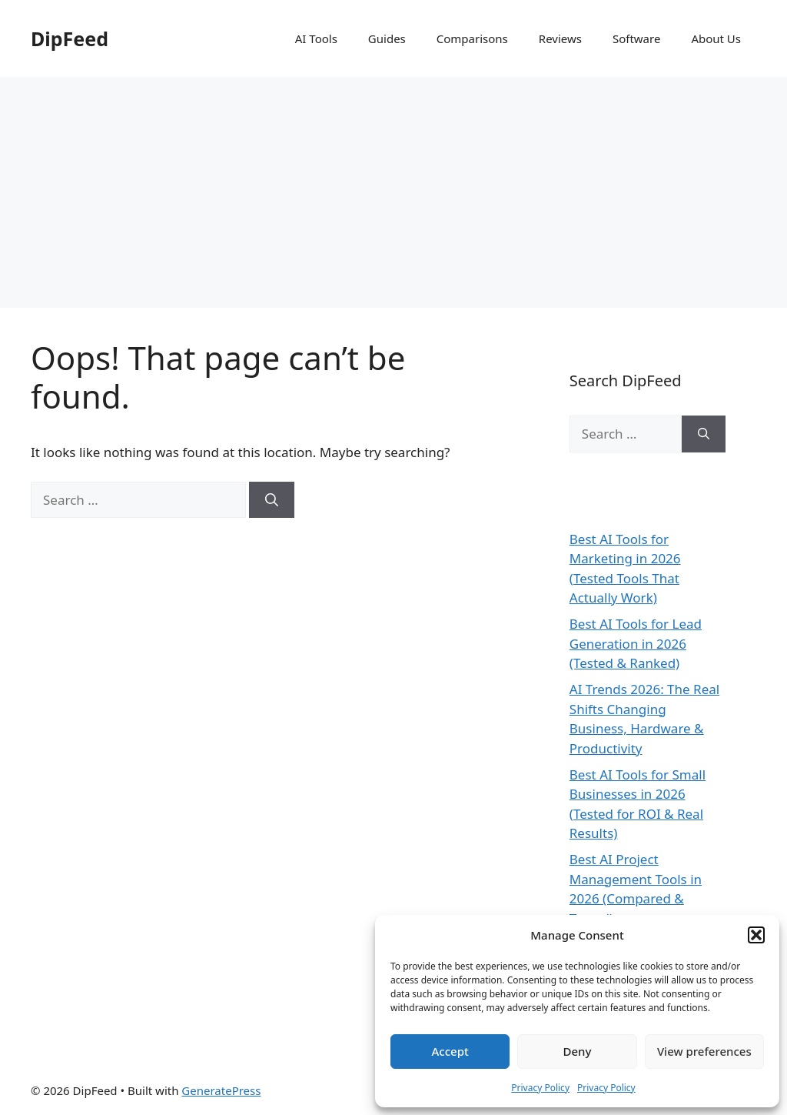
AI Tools (316, 38)
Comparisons (472, 38)
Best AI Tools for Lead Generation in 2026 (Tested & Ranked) (635, 643)
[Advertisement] (393, 192)
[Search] (271, 500)
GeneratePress (221, 1090)
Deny (577, 1051)
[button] (756, 935)
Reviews (560, 38)
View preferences (704, 1051)
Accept (450, 1051)
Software (636, 38)
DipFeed (69, 38)
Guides (387, 38)
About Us (716, 38)
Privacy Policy (540, 1087)
